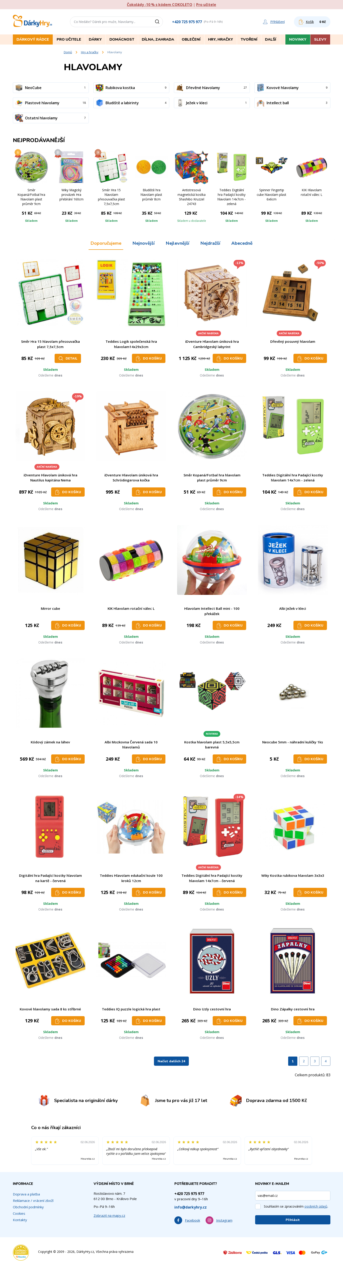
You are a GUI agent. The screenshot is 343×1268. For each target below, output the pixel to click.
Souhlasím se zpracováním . (296, 1206)
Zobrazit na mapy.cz (109, 1215)
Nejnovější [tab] (143, 243)
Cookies (19, 1213)
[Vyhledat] (159, 22)
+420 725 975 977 (187, 21)
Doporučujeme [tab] (105, 243)
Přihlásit (293, 1220)
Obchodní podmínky (28, 1207)
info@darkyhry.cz (190, 1207)
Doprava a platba (26, 1194)
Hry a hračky (89, 52)
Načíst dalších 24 (171, 1061)
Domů (68, 52)
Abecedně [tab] (242, 243)
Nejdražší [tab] (210, 243)
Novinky (298, 39)
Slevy (320, 39)
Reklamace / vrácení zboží (33, 1200)
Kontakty (20, 1219)
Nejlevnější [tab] (177, 243)
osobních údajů (315, 1206)
